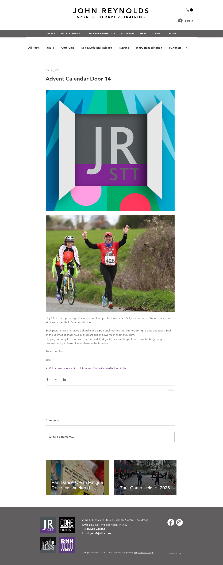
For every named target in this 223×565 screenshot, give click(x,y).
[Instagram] (179, 522)
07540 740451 (96, 529)
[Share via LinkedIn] (64, 379)
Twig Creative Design (143, 552)
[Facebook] (170, 522)
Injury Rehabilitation (149, 47)
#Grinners (175, 47)
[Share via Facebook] (47, 379)
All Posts (34, 47)
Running (124, 47)
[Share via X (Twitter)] (55, 379)
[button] (190, 10)
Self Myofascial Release (96, 47)
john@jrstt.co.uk (100, 533)
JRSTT (50, 47)
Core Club (67, 47)
